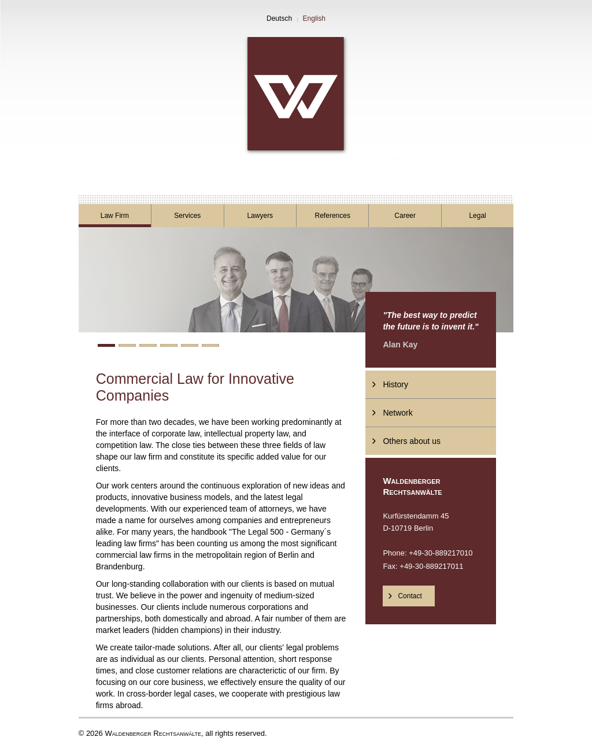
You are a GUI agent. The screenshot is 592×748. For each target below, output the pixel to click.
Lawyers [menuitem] (260, 216)
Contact (409, 596)
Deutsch (279, 18)
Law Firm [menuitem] (115, 216)
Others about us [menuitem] (412, 441)
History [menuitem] (395, 384)
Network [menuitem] (397, 412)
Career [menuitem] (405, 216)
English (314, 18)
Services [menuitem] (187, 216)
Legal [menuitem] (477, 216)
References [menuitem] (332, 216)
